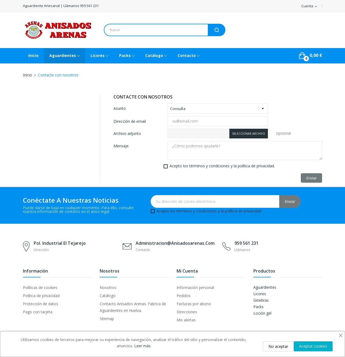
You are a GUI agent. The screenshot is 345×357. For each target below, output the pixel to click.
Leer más (142, 345)
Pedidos (184, 295)
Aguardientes (264, 287)
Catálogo (108, 295)
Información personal (195, 287)
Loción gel (262, 313)
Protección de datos (40, 303)
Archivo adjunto (127, 133)
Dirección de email (129, 121)
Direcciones (187, 311)
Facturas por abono (194, 303)
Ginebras (261, 300)
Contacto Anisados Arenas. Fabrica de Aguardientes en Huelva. (133, 307)
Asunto (119, 108)
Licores (259, 293)
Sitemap (107, 318)
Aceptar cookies (313, 346)
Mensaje (121, 145)
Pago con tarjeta (37, 311)
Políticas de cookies (40, 287)
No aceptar (278, 346)
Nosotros (108, 287)
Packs (258, 306)
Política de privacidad (41, 295)
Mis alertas (186, 319)
